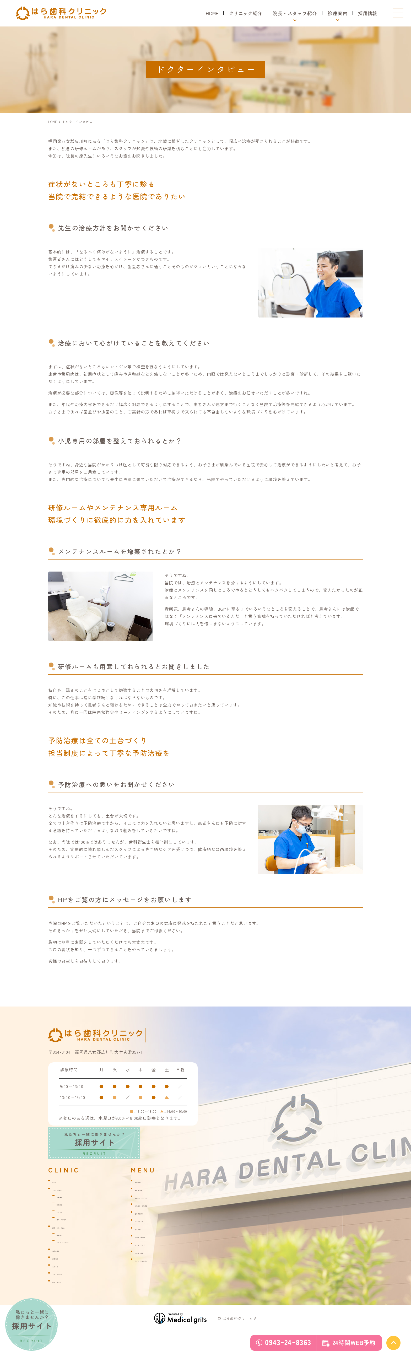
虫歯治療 (142, 1183)
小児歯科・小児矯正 (152, 1207)
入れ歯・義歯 (146, 1254)
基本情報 (64, 1199)
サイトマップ (64, 1284)
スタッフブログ (66, 1276)
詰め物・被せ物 (148, 1238)
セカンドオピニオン (152, 1262)
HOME (209, 13)
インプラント (146, 1223)
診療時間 (64, 1206)
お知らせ (60, 1268)
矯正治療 (142, 1231)
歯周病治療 (144, 1191)
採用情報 (367, 13)
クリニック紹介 (244, 13)
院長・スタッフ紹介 (69, 1229)
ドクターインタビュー (76, 1244)
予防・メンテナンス (152, 1199)
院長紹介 (64, 1236)
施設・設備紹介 (70, 1221)
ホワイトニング (148, 1246)
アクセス (64, 1213)
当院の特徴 (62, 1252)
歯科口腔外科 (146, 1215)
